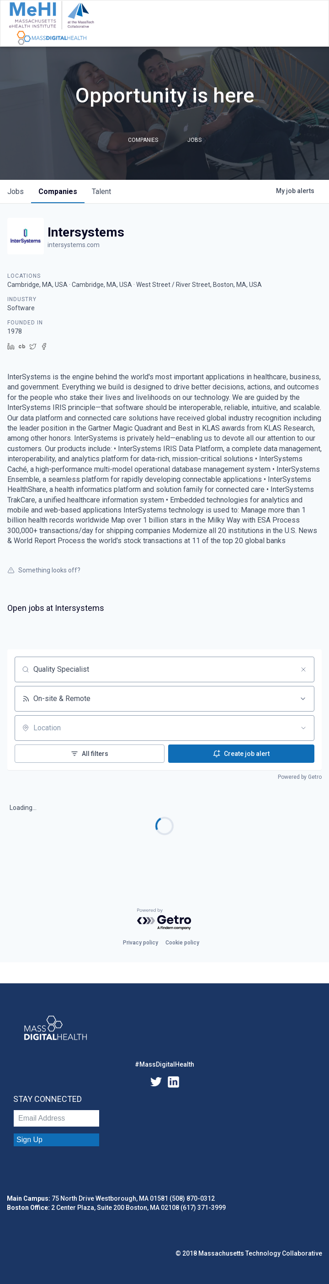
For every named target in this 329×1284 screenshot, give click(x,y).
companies (57, 191)
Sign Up (29, 1140)
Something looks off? (43, 570)
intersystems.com (74, 244)
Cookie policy (182, 942)
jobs (15, 191)
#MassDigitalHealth (164, 1064)
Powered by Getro (300, 777)
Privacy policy (140, 942)
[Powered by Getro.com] (164, 919)
